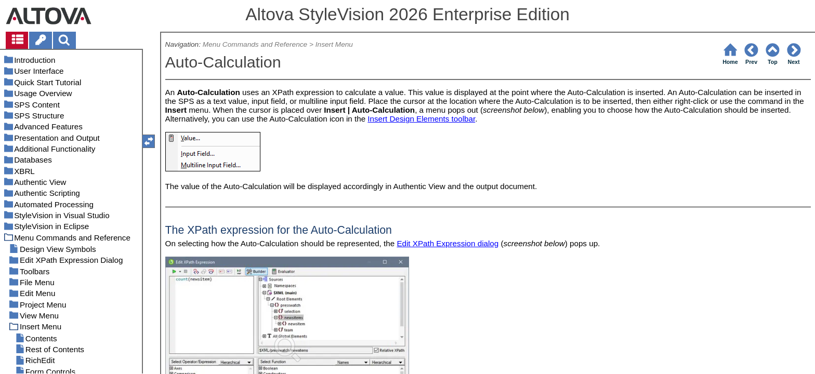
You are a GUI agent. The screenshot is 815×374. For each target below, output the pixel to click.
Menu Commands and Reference (255, 44)
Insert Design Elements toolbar (421, 118)
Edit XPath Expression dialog (447, 243)
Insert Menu (334, 44)
